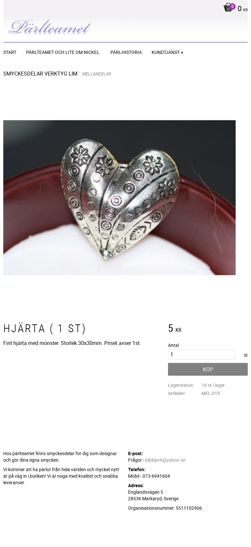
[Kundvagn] (234, 9)
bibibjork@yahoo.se (165, 460)
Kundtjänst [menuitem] (166, 52)
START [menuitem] (9, 52)
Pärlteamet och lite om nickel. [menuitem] (63, 52)
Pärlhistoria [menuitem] (126, 52)
